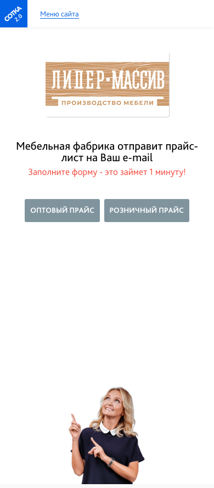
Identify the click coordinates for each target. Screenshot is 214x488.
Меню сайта (59, 14)
